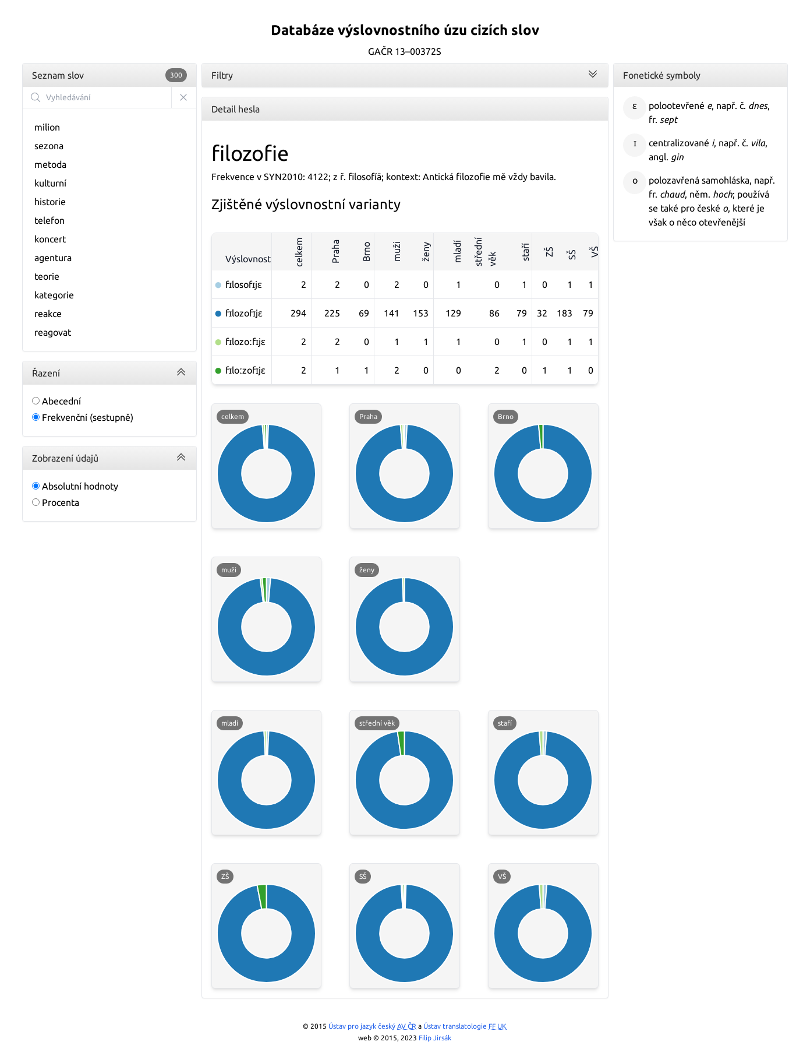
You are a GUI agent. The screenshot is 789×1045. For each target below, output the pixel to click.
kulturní (50, 183)
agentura (53, 257)
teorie (46, 276)
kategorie (54, 295)
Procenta (55, 502)
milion (47, 127)
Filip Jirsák (435, 1038)
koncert (50, 239)
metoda (50, 164)
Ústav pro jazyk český (372, 1026)
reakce (48, 313)
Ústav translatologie (465, 1026)
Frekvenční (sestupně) (82, 417)
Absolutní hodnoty (75, 486)
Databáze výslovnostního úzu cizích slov (405, 30)
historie (50, 201)
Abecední (56, 401)
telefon (49, 220)
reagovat (52, 332)
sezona (48, 145)
